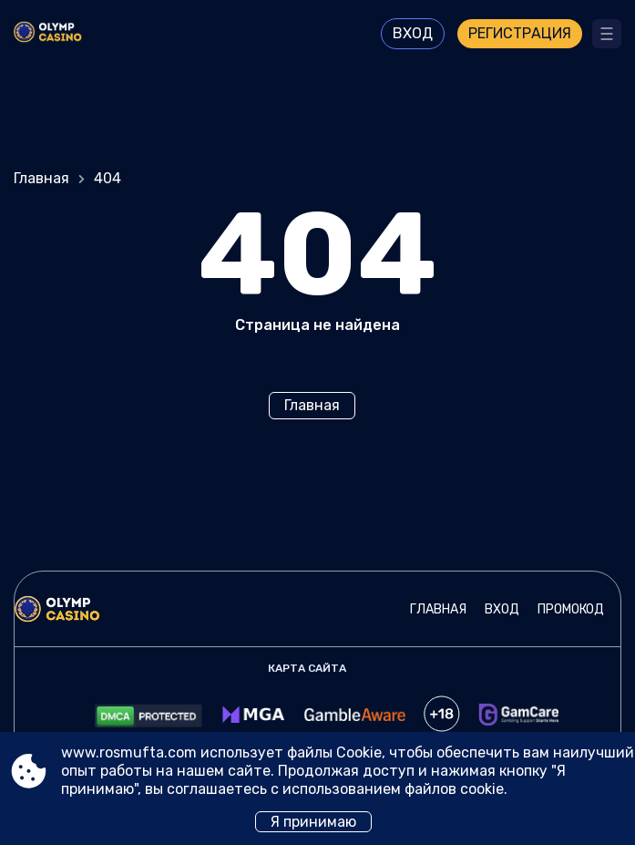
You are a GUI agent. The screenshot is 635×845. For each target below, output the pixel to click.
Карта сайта (307, 668)
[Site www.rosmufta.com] (64, 34)
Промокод (571, 609)
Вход (413, 33)
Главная (41, 178)
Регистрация (519, 33)
